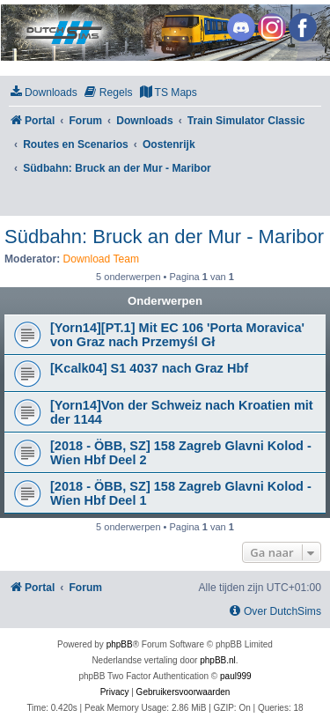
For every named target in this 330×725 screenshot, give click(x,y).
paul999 (236, 676)
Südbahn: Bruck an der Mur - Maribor (164, 237)
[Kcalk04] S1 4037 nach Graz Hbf (149, 368)
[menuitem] (43, 93)
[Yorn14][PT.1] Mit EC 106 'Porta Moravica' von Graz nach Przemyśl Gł (177, 335)
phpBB (119, 644)
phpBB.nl (218, 660)
